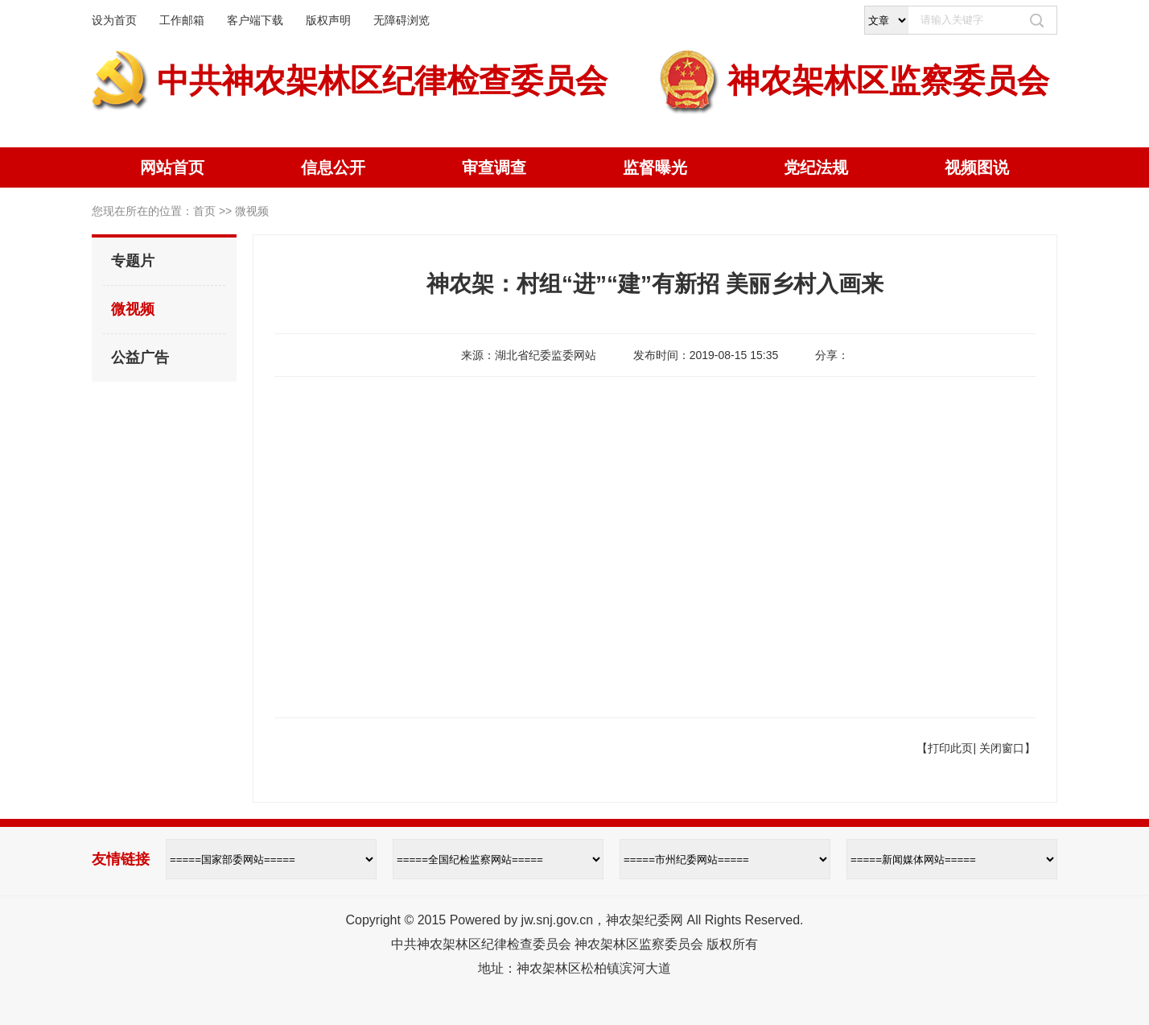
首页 (204, 211)
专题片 (132, 261)
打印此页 (950, 748)
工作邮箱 (181, 20)
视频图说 (977, 167)
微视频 (132, 309)
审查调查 (494, 167)
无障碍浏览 (401, 20)
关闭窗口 (1001, 748)
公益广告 (140, 357)
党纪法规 (816, 167)
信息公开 (333, 167)
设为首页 (114, 20)
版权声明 (328, 20)
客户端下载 (255, 20)
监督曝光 (655, 167)
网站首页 (172, 167)
